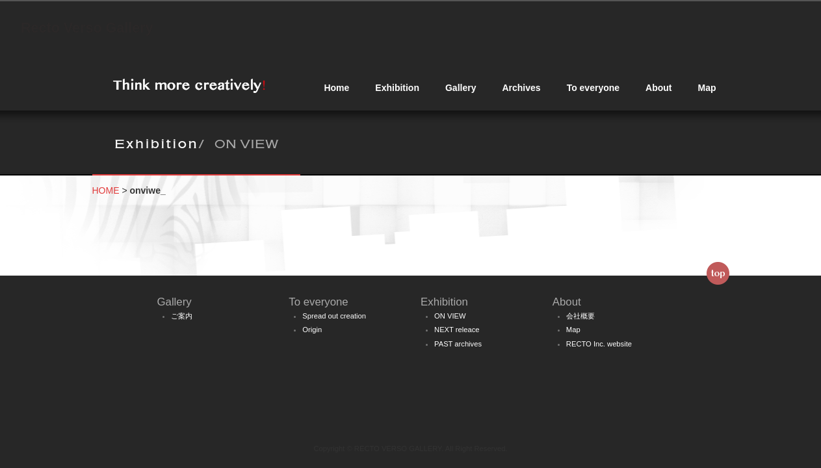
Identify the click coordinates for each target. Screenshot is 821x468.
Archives (521, 88)
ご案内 (181, 316)
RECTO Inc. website (599, 344)
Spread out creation (334, 316)
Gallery (460, 88)
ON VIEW (449, 316)
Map (707, 88)
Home (336, 88)
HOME (106, 190)
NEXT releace (456, 329)
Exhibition (397, 88)
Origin (312, 329)
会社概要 (580, 316)
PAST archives (458, 344)
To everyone (593, 88)
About (658, 88)
